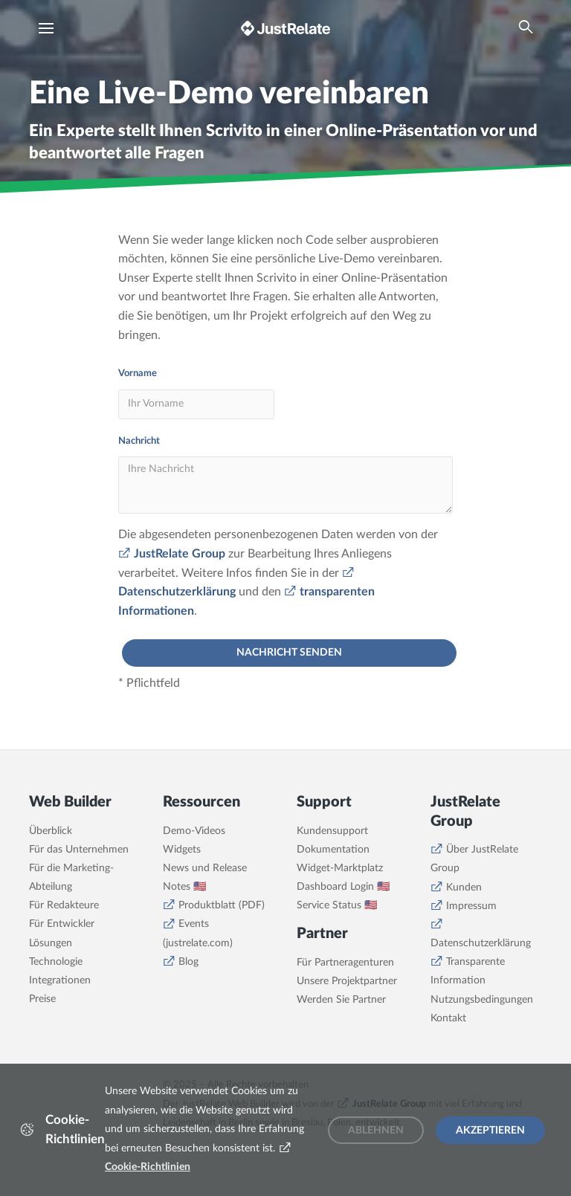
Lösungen (50, 943)
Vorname (137, 373)
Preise (42, 999)
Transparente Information (467, 971)
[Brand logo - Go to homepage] (285, 28)
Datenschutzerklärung (480, 943)
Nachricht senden (289, 652)
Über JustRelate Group (474, 858)
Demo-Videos (194, 831)
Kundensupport (332, 831)
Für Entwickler (61, 924)
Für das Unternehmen (79, 849)
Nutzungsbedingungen (481, 1000)
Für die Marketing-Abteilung (71, 877)
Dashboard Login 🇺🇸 (343, 887)
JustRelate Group (179, 554)
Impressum (471, 906)
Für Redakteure (64, 905)
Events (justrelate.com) (198, 933)
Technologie (56, 962)
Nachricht (139, 441)
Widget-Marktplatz (340, 868)
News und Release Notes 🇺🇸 (205, 877)
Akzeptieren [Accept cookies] (490, 1130)
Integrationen (60, 980)
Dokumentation (333, 849)
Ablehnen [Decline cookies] (376, 1130)
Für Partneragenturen (345, 962)
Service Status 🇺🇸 (337, 905)
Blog (188, 962)
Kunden (464, 887)
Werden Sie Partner (341, 1000)
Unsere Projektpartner (347, 981)
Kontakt (448, 1018)
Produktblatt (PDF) (221, 905)
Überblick (50, 831)
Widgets (182, 849)
